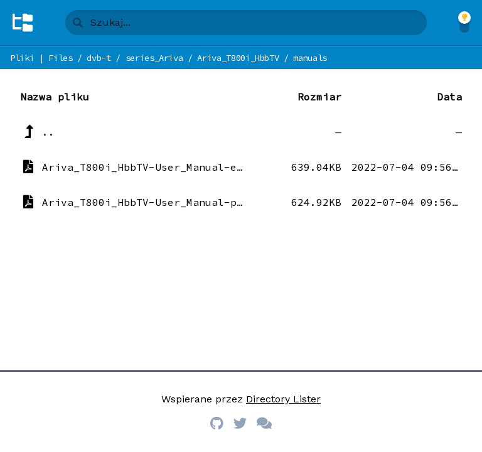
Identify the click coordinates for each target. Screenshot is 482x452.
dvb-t (98, 57)
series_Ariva (154, 57)
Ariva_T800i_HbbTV (238, 57)
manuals (310, 57)
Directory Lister (283, 399)
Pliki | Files (41, 57)
